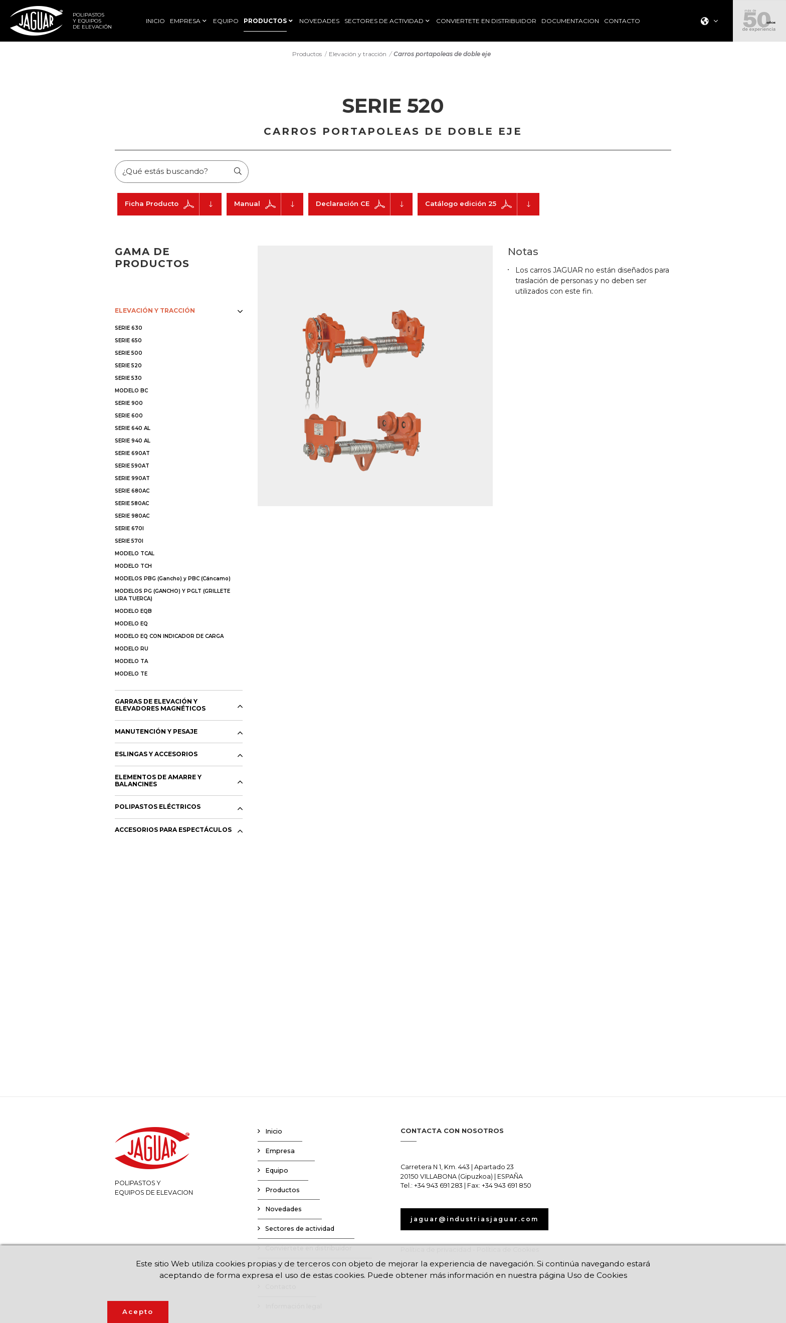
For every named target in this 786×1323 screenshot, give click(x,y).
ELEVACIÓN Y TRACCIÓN (155, 312)
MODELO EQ (131, 625)
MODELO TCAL (134, 555)
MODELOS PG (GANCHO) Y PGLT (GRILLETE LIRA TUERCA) (172, 596)
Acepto (137, 1311)
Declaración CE (364, 205)
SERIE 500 (128, 354)
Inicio (273, 1133)
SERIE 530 (128, 379)
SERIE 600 (129, 417)
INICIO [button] (155, 21)
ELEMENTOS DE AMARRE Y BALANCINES (158, 782)
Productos (307, 54)
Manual (268, 205)
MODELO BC (131, 392)
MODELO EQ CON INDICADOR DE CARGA (169, 637)
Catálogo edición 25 (482, 205)
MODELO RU (131, 650)
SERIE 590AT (132, 467)
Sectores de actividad (299, 1230)
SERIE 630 (128, 329)
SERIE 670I (129, 530)
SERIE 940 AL (132, 442)
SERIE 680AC (132, 492)
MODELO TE (131, 675)
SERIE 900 (129, 404)
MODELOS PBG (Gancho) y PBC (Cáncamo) (173, 580)
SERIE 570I (129, 542)
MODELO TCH (133, 567)
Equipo (276, 1172)
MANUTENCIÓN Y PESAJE (156, 733)
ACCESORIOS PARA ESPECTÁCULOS (173, 831)
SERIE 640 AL (132, 429)
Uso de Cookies (602, 1274)
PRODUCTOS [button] (265, 21)
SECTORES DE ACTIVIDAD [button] (384, 21)
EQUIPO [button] (226, 21)
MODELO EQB (133, 612)
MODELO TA (131, 662)
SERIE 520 (128, 367)
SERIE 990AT (132, 480)
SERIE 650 (128, 342)
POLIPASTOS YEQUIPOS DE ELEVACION (154, 1163)
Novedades (283, 1211)
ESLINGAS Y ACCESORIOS (156, 756)
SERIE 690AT (132, 455)
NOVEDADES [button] (319, 21)
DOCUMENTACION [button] (570, 21)
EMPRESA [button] (185, 21)
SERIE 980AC (132, 517)
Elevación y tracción (357, 54)
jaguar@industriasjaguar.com (478, 1221)
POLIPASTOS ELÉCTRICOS (158, 808)
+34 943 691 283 (438, 1187)
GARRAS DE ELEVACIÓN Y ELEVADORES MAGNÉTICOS (160, 707)
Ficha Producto (173, 205)
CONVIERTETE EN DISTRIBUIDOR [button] (486, 21)
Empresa (280, 1152)
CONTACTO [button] (622, 21)
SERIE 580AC (132, 505)
